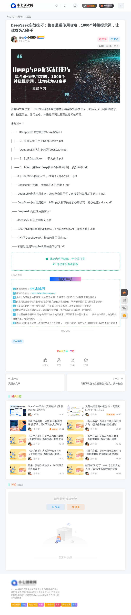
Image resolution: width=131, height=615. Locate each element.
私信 (115, 39)
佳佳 (21, 37)
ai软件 (20, 16)
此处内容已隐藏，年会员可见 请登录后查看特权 (65, 261)
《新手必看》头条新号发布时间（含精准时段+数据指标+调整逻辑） (45, 454)
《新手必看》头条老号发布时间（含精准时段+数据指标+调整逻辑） (102, 439)
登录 (55, 507)
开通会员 (106, 5)
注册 (76, 507)
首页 (10, 16)
